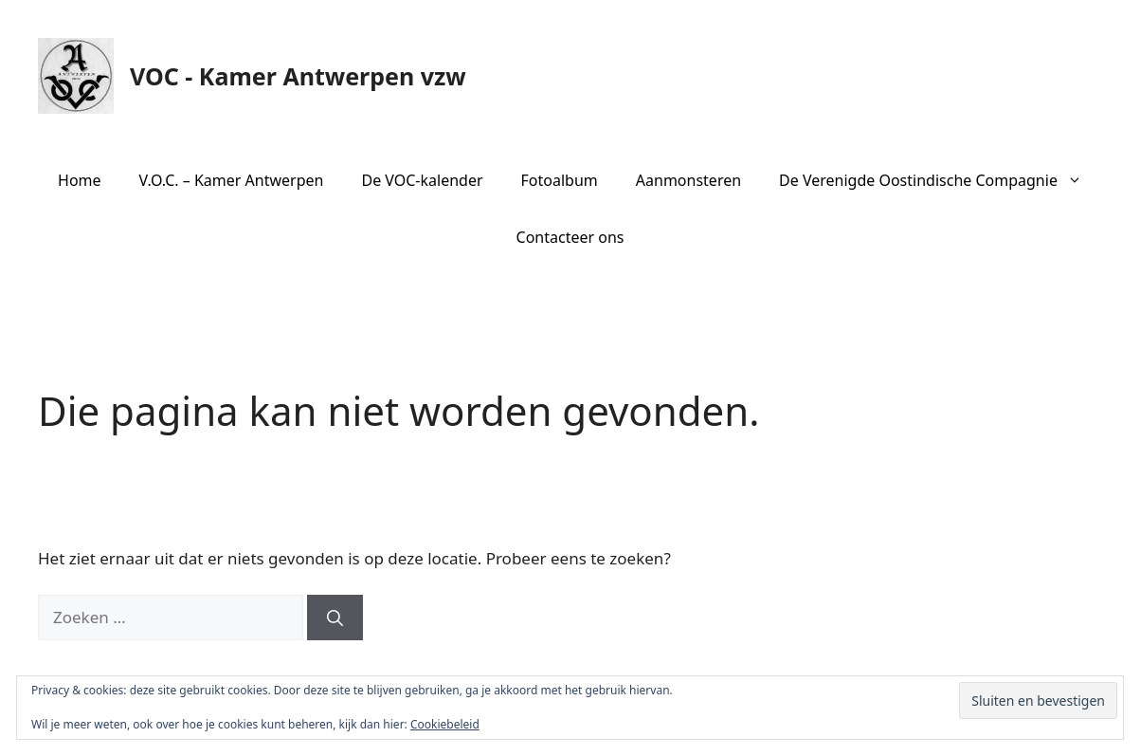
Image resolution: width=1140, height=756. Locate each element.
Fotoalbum (559, 180)
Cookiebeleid (445, 724)
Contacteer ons (570, 237)
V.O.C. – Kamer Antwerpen (231, 180)
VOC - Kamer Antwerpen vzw (298, 76)
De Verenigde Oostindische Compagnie (940, 180)
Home (79, 180)
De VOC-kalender (421, 180)
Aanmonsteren (688, 180)
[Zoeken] (335, 617)
